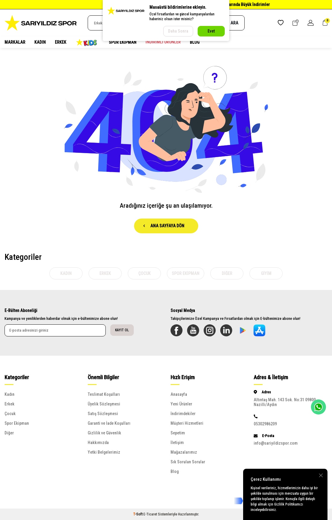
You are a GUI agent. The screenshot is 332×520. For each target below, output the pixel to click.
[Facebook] (177, 330)
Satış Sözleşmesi (103, 413)
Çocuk (144, 273)
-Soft (138, 514)
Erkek (60, 42)
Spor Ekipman (122, 42)
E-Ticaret (150, 514)
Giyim (266, 273)
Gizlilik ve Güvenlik (104, 432)
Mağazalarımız (184, 452)
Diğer (227, 273)
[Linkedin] (226, 330)
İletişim (177, 442)
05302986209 (265, 423)
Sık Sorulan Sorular (188, 461)
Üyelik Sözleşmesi (104, 404)
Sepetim (178, 432)
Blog (194, 42)
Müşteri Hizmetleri (187, 423)
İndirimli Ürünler (163, 41)
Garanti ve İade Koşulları (109, 423)
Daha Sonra (178, 31)
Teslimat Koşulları (104, 394)
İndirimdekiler (183, 413)
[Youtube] (193, 330)
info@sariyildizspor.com (276, 443)
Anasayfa (179, 394)
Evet (211, 31)
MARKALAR (15, 42)
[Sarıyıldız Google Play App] (243, 330)
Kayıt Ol (122, 330)
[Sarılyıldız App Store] (259, 330)
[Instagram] (210, 330)
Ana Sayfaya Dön (163, 225)
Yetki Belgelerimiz (104, 452)
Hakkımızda (98, 442)
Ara (231, 23)
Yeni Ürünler (181, 404)
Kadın (40, 42)
